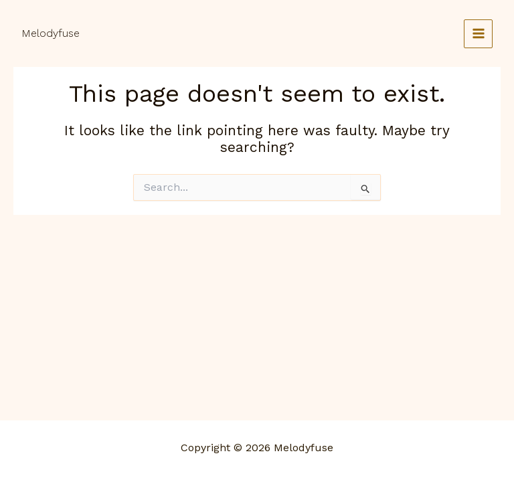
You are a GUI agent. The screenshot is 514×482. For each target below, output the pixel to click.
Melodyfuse (50, 33)
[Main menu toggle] (478, 33)
